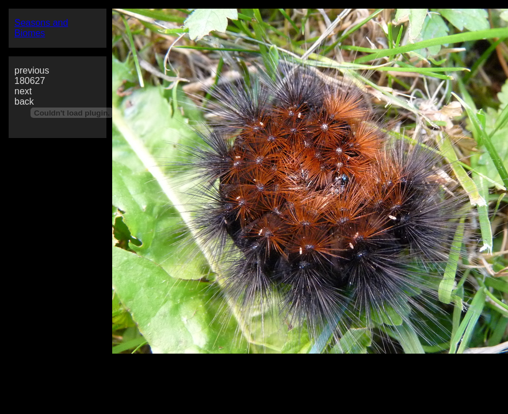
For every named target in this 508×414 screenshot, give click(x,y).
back (24, 101)
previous (31, 70)
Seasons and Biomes (41, 28)
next (23, 91)
